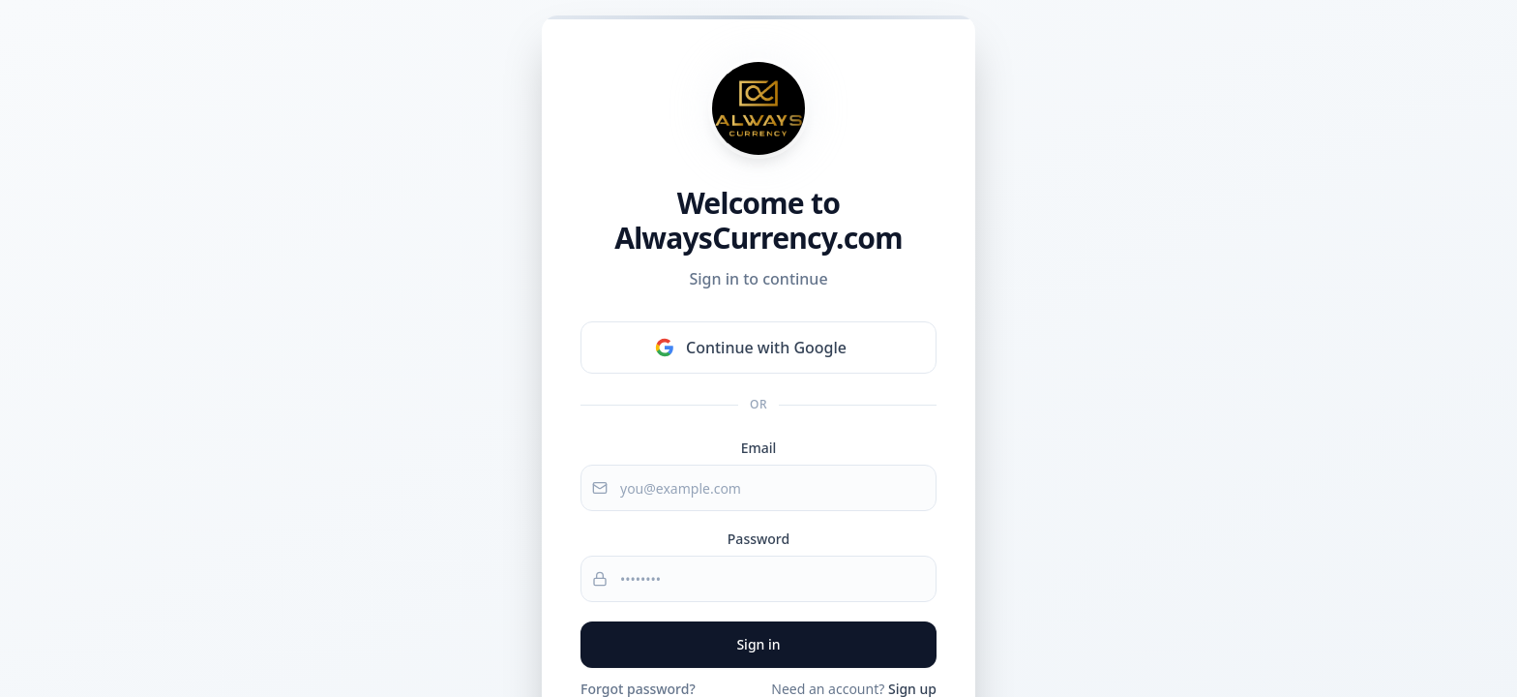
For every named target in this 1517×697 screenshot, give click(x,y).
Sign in (758, 644)
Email (759, 448)
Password (758, 539)
